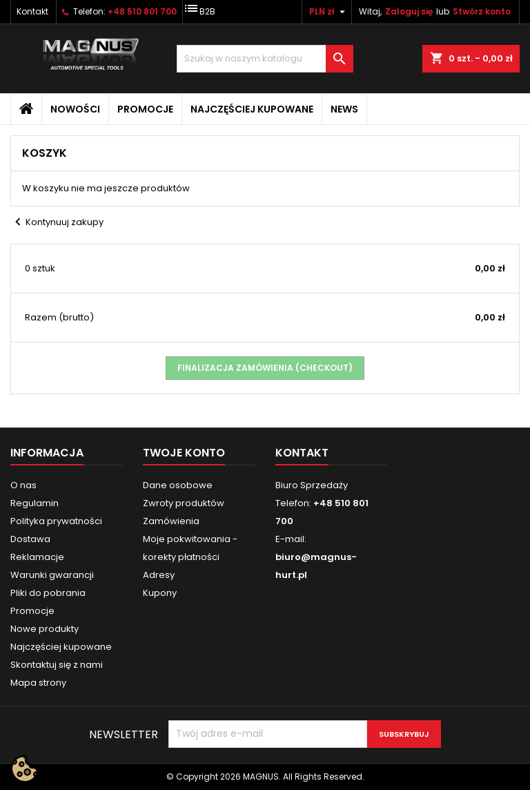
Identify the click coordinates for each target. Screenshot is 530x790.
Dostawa (30, 539)
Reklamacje (37, 556)
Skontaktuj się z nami (56, 664)
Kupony (160, 592)
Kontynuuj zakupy (57, 222)
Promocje (145, 109)
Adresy (159, 574)
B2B (199, 8)
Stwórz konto (482, 11)
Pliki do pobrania (48, 592)
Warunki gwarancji (52, 574)
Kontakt (32, 11)
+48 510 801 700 (142, 11)
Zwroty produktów (183, 503)
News (344, 109)
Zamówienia (171, 521)
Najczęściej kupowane (251, 109)
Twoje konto (184, 453)
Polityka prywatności (56, 521)
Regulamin (34, 503)
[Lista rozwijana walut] (329, 11)
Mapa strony (38, 682)
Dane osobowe (178, 485)
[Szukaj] (265, 59)
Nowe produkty (44, 628)
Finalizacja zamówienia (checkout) (265, 368)
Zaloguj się (409, 11)
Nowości (75, 109)
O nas (23, 485)
